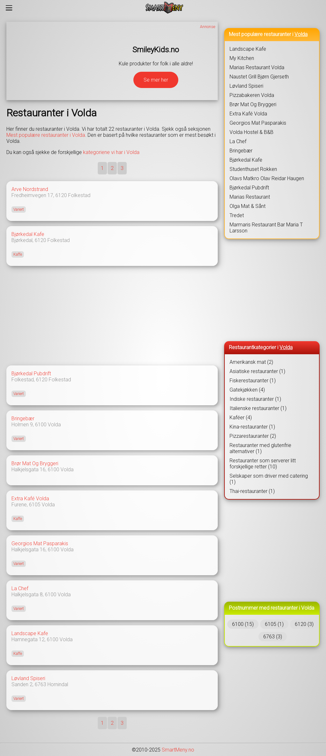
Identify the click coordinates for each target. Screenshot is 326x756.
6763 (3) (272, 637)
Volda (54, 425)
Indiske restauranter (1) (255, 399)
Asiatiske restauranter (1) (257, 371)
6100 (40, 425)
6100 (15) (243, 624)
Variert (18, 209)
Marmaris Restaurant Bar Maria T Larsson (266, 228)
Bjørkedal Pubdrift (31, 374)
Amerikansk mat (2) (251, 362)
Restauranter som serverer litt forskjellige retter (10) (263, 464)
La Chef (19, 588)
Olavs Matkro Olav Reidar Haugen (267, 178)
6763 (40, 684)
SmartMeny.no (178, 750)
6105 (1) (274, 624)
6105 (34, 505)
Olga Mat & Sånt (248, 206)
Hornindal (57, 684)
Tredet (237, 215)
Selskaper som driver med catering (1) (269, 479)
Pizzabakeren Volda (252, 95)
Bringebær (22, 418)
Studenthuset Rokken (253, 169)
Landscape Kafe (29, 633)
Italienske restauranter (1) (258, 408)
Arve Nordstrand (29, 189)
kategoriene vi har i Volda (111, 152)
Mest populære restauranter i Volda (45, 135)
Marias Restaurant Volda (257, 67)
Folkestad (79, 195)
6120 (61, 195)
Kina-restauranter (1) (252, 427)
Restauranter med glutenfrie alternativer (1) (260, 448)
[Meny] (9, 7)
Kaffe (17, 254)
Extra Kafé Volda (30, 498)
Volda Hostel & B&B (251, 132)
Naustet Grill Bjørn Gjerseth (259, 77)
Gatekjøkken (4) (247, 390)
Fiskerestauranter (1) (253, 381)
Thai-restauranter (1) (252, 491)
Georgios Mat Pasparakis (39, 543)
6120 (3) (304, 624)
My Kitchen (242, 58)
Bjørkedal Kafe (27, 234)
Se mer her (156, 80)
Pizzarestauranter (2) (253, 436)
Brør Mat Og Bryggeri (34, 463)
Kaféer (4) (241, 418)
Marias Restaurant (250, 197)
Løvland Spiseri (28, 678)
